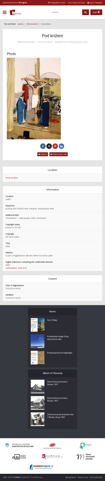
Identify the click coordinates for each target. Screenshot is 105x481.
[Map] (96, 12)
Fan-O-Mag (52, 320)
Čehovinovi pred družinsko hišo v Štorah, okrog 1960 (60, 415)
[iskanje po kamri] (66, 12)
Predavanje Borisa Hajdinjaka (59, 353)
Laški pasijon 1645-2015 (16, 268)
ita (79, 2)
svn (69, 2)
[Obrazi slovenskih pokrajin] (85, 456)
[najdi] (85, 12)
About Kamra (70, 477)
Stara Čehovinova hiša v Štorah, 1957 (57, 383)
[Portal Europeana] (85, 445)
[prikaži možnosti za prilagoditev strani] (56, 2)
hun (83, 2)
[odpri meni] (4, 12)
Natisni (42, 154)
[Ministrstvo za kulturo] (19, 446)
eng (74, 2)
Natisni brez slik (58, 154)
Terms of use (83, 477)
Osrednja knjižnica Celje (77, 42)
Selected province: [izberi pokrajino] (15, 2)
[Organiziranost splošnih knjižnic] (52, 445)
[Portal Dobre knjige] (41, 467)
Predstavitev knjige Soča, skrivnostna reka (58, 337)
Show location (11, 177)
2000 (7, 265)
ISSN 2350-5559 (96, 477)
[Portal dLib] (19, 456)
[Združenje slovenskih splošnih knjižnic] (52, 456)
